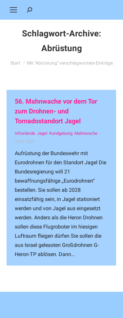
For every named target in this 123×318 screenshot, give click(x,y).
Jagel (42, 133)
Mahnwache (85, 133)
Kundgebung (60, 133)
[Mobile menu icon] (13, 10)
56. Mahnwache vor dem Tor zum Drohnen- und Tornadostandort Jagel (56, 111)
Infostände (25, 133)
